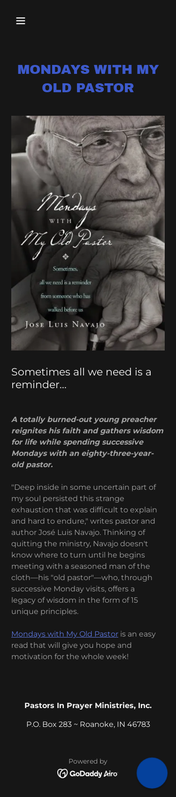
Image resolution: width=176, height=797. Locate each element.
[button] (22, 20)
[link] (88, 772)
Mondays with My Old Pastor (64, 634)
